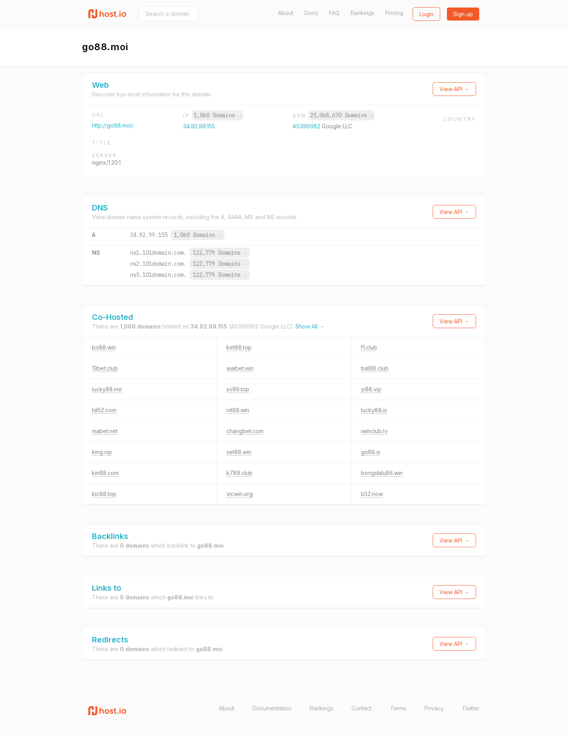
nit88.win (237, 410)
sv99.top (237, 389)
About (285, 12)
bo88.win (104, 347)
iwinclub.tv (374, 431)
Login (426, 14)
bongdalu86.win (382, 472)
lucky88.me (107, 389)
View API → (454, 89)
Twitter (471, 708)
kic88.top (104, 493)
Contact (361, 708)
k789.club (239, 472)
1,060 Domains (217, 115)
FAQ (334, 12)
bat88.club (375, 368)
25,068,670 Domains (341, 115)
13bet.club (105, 368)
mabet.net (105, 431)
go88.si (370, 452)
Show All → (310, 326)
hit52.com (104, 410)
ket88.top (239, 347)
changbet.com (244, 431)
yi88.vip (371, 389)
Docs (311, 12)
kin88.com (105, 472)
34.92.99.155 (199, 126)
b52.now (372, 493)
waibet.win (240, 368)
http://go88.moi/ (112, 125)
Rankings (362, 12)
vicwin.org (239, 493)
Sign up (463, 14)
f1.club (369, 347)
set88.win (238, 452)
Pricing (394, 12)
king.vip (102, 452)
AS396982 (307, 126)
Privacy (434, 708)
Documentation (271, 708)
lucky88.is (374, 410)
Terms (398, 708)
